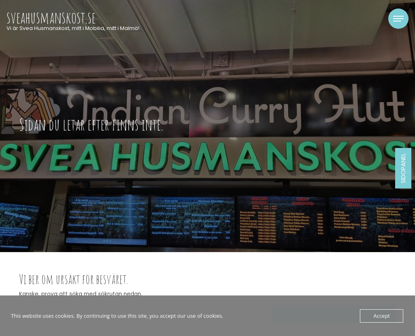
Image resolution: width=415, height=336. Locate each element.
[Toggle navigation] (398, 19)
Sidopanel (403, 168)
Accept (381, 315)
